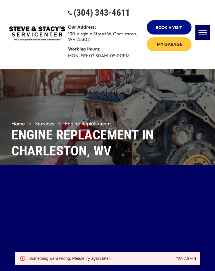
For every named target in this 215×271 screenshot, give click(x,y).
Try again (185, 258)
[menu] (202, 32)
